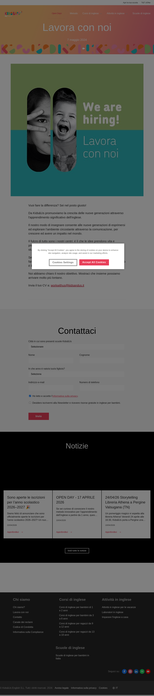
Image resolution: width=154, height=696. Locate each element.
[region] (78, 256)
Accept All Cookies (94, 262)
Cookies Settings (63, 262)
